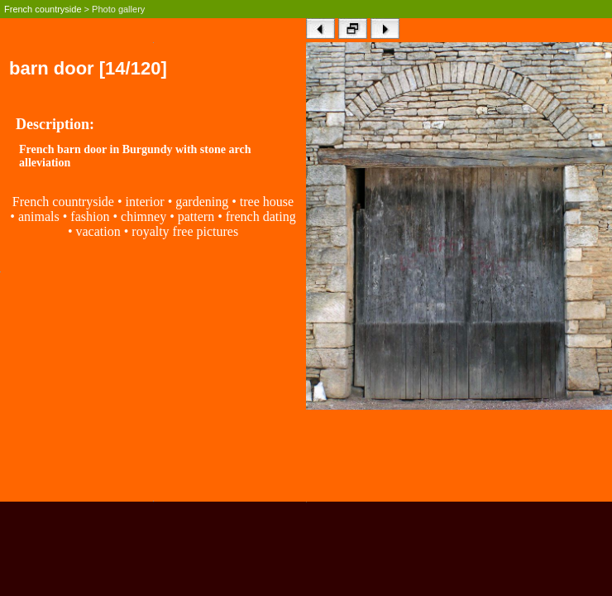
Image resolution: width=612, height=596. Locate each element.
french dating (261, 216)
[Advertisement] (153, 385)
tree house (267, 202)
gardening (201, 202)
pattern (196, 216)
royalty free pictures (184, 231)
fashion (89, 216)
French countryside (43, 9)
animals (39, 216)
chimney (145, 216)
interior (145, 202)
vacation (97, 231)
